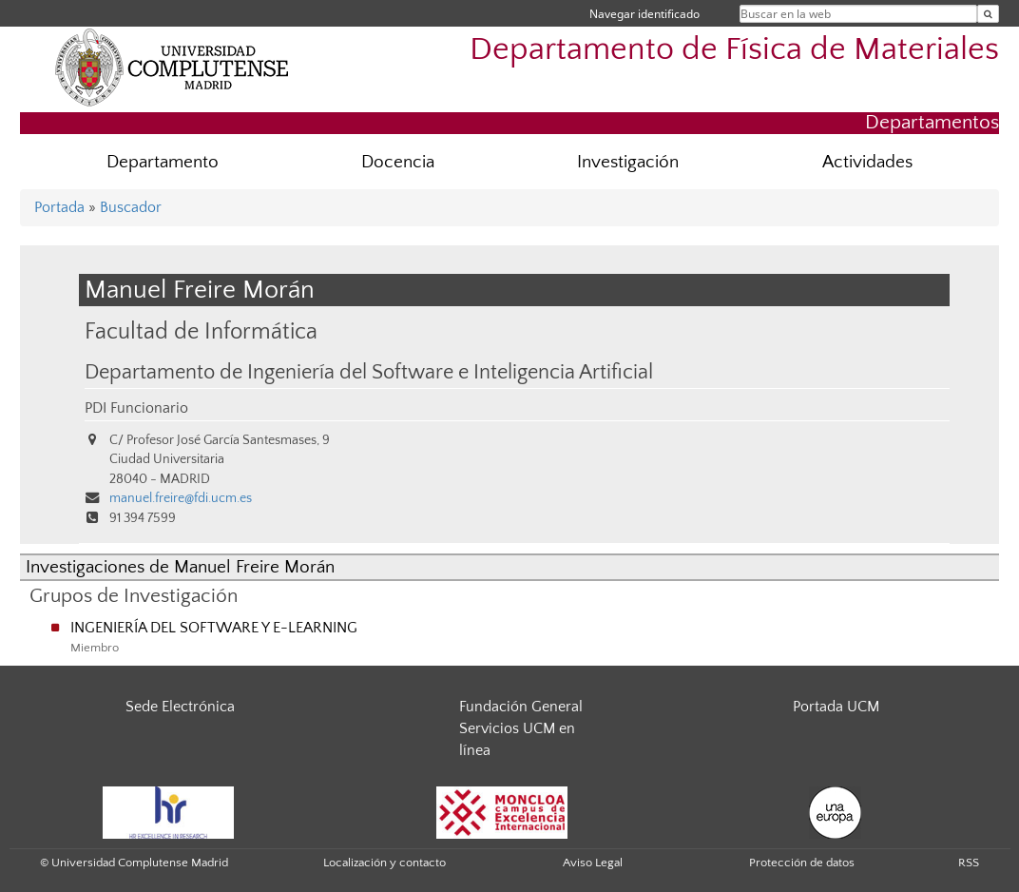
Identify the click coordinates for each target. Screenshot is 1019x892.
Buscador (131, 207)
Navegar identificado (644, 14)
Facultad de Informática (201, 331)
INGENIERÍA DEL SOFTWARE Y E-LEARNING (213, 627)
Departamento (162, 162)
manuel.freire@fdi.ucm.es (180, 498)
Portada (59, 207)
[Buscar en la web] (988, 14)
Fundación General (521, 706)
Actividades (867, 162)
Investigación (628, 162)
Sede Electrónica (180, 706)
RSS (968, 862)
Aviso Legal (593, 862)
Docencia (397, 162)
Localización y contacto (384, 862)
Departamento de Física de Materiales (734, 50)
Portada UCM (836, 706)
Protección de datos (802, 862)
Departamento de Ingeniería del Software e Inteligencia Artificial (369, 372)
